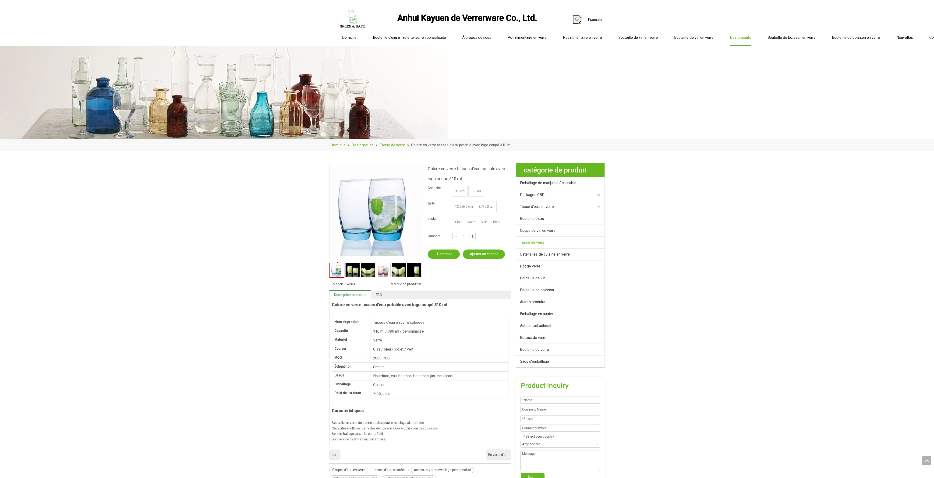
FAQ (379, 295)
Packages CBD (532, 195)
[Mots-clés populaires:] (577, 19)
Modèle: (338, 284)
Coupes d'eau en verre (348, 470)
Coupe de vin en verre (537, 230)
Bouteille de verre (534, 349)
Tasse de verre (532, 242)
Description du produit (350, 295)
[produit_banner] (224, 92)
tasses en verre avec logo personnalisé (442, 470)
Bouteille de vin (532, 278)
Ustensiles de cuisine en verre (545, 254)
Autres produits (532, 302)
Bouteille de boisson (537, 290)
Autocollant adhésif (536, 325)
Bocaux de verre (533, 337)
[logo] (353, 18)
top (926, 460)
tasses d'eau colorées (390, 470)
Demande (445, 254)
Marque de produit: (404, 284)
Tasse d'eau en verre (537, 206)
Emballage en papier (536, 314)
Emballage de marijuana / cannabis (548, 183)
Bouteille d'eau (532, 218)
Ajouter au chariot (484, 254)
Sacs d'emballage (534, 361)
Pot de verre (530, 266)
